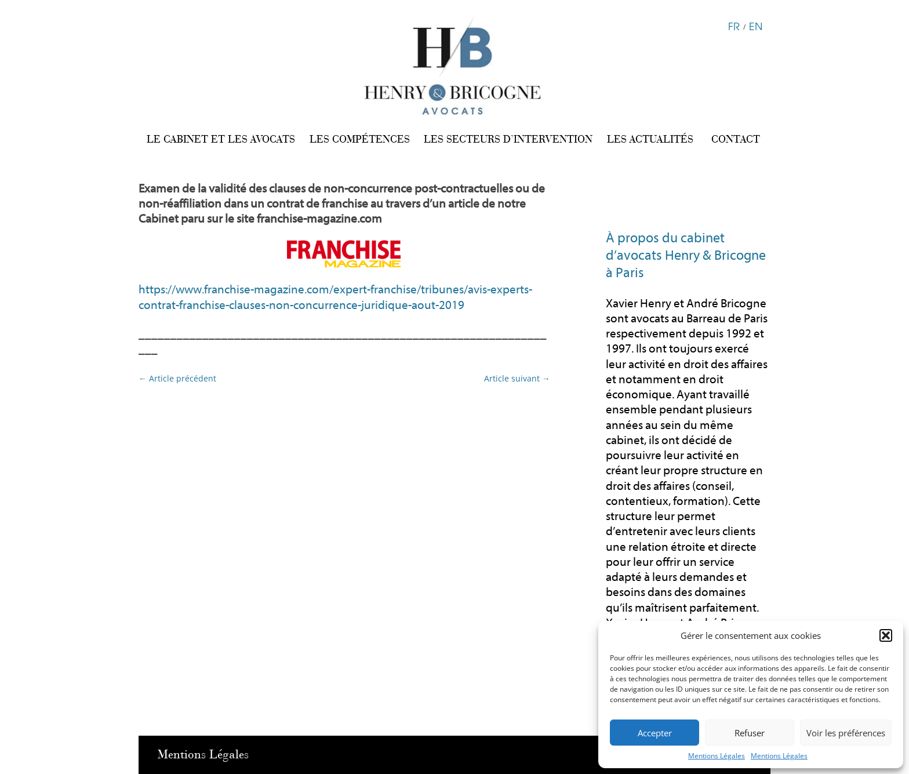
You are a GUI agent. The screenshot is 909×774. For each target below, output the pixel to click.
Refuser (750, 733)
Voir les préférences (845, 733)
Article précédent (177, 378)
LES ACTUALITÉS (650, 139)
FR (734, 25)
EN (755, 25)
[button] (886, 635)
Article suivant (517, 378)
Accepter (655, 733)
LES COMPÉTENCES (360, 139)
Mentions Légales (716, 756)
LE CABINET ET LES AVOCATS (221, 139)
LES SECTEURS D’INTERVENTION (508, 139)
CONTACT (735, 139)
